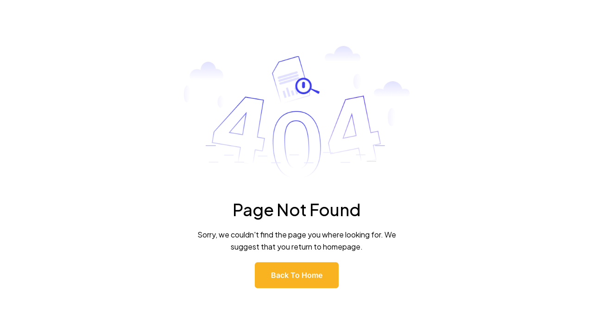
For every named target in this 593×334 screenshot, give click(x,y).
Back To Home (296, 275)
